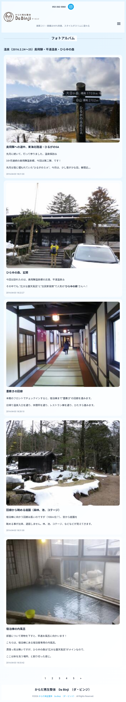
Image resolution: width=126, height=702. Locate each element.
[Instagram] (71, 7)
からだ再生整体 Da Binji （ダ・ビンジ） (63, 690)
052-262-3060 (59, 7)
